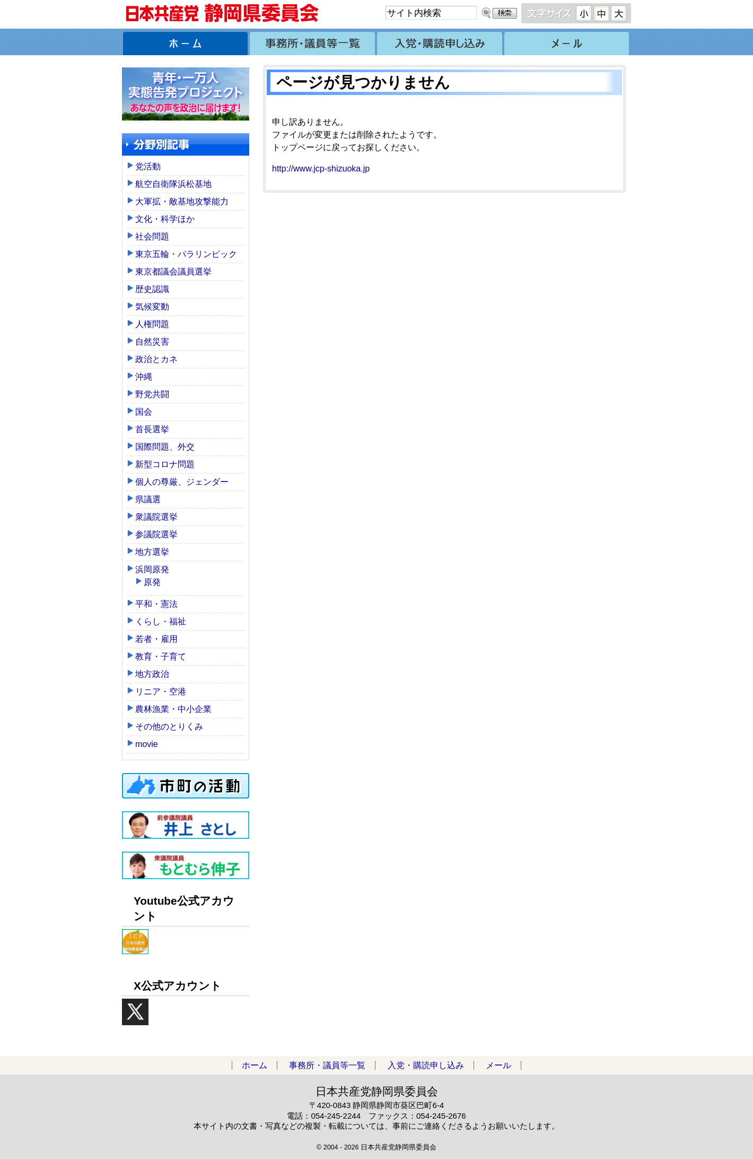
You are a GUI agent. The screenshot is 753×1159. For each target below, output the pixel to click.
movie (146, 744)
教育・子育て (160, 656)
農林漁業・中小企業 (173, 709)
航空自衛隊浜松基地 (173, 183)
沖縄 (143, 376)
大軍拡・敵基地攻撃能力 (182, 201)
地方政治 (152, 674)
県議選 (148, 499)
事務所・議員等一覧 (312, 42)
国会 (143, 411)
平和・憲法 (156, 603)
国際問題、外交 (165, 446)
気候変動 (152, 306)
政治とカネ (156, 359)
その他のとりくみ (169, 726)
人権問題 (152, 324)
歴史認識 (152, 289)
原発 (152, 582)
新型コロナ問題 (165, 464)
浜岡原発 (152, 569)
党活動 (148, 166)
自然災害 (152, 341)
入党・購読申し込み (440, 42)
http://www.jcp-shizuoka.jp (321, 168)
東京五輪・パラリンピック (186, 254)
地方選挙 (152, 551)
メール (567, 42)
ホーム (185, 42)
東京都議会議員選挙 (173, 271)
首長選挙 (152, 429)
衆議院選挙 (156, 516)
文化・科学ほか (165, 219)
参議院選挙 (156, 534)
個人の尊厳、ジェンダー (182, 481)
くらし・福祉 (160, 621)
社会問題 (152, 236)
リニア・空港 (160, 691)
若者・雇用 (156, 638)
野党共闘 (152, 394)
